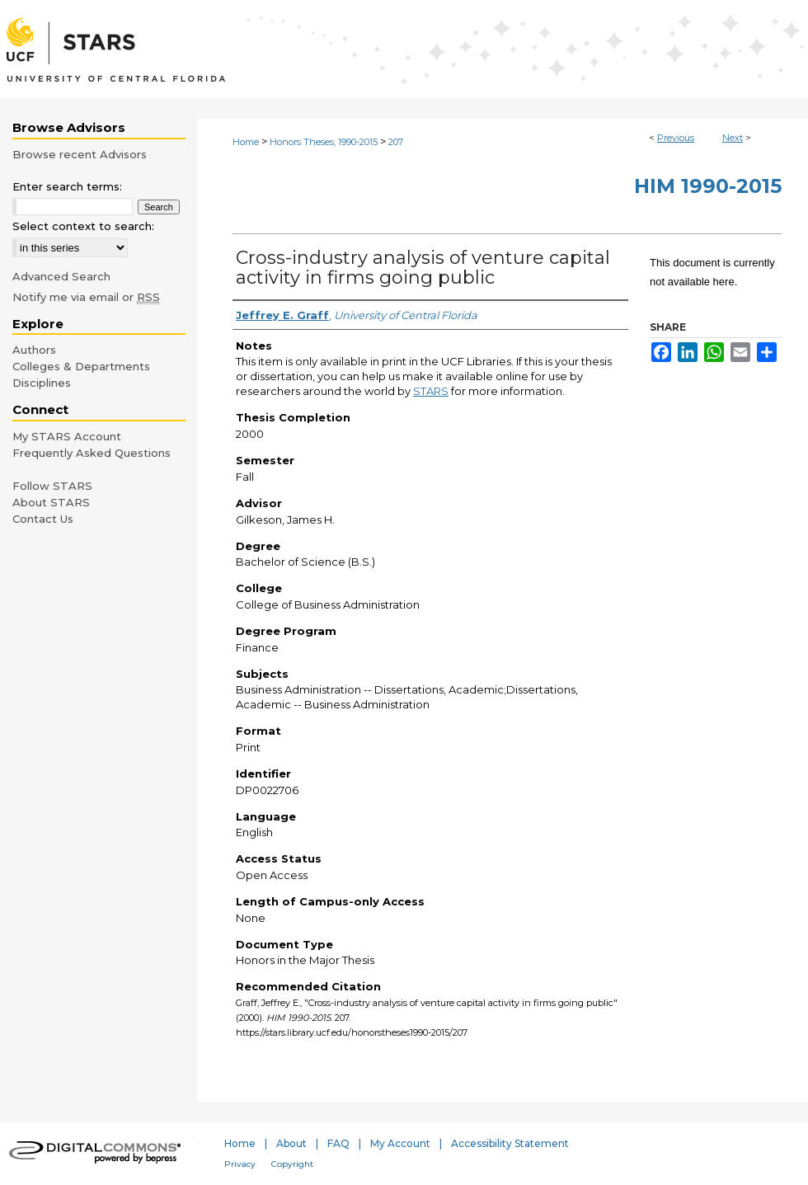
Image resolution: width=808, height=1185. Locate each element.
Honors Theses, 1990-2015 (324, 142)
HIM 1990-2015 (708, 186)
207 (395, 142)
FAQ (338, 1143)
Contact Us (42, 518)
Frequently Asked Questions (91, 452)
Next (732, 137)
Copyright (292, 1164)
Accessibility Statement (510, 1143)
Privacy (240, 1164)
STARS (431, 390)
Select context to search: (83, 226)
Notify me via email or (86, 296)
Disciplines (41, 382)
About (291, 1143)
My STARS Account (66, 436)
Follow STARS (52, 485)
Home (246, 142)
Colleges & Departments (81, 366)
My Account (400, 1143)
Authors (34, 349)
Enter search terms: (67, 186)
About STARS (51, 502)
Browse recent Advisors (79, 154)
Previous (675, 137)
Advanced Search (61, 276)
